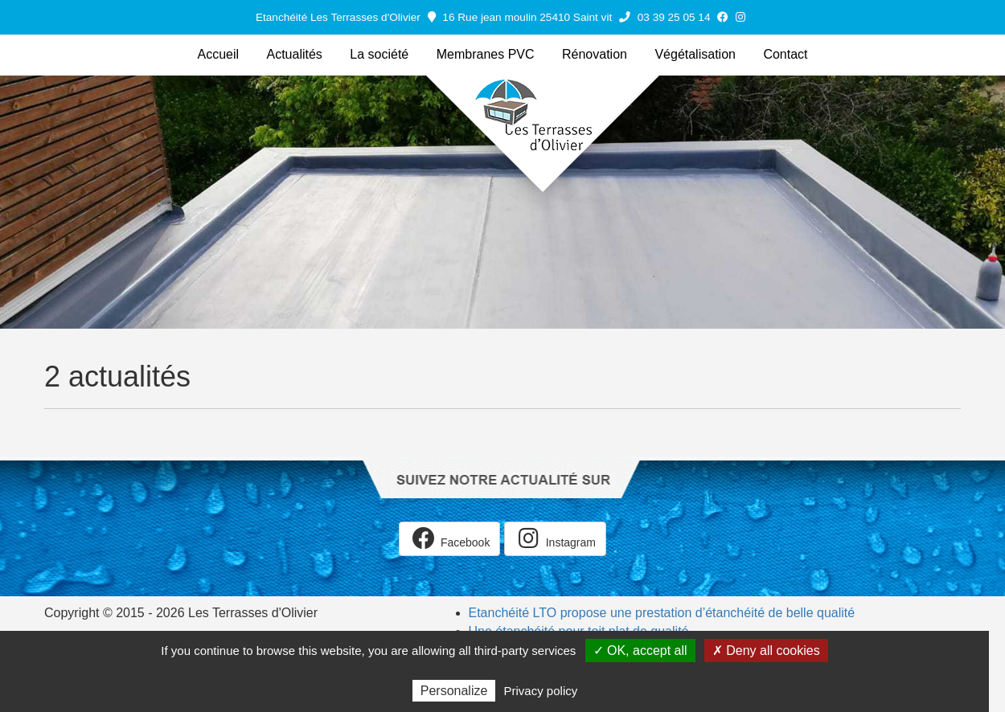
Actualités (294, 54)
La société (379, 54)
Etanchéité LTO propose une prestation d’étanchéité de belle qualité (662, 613)
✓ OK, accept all (640, 650)
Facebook (449, 538)
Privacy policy (541, 691)
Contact (785, 54)
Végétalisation (695, 54)
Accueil (218, 54)
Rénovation (594, 54)
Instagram (555, 538)
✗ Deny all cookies (766, 650)
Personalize (454, 691)
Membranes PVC (486, 54)
